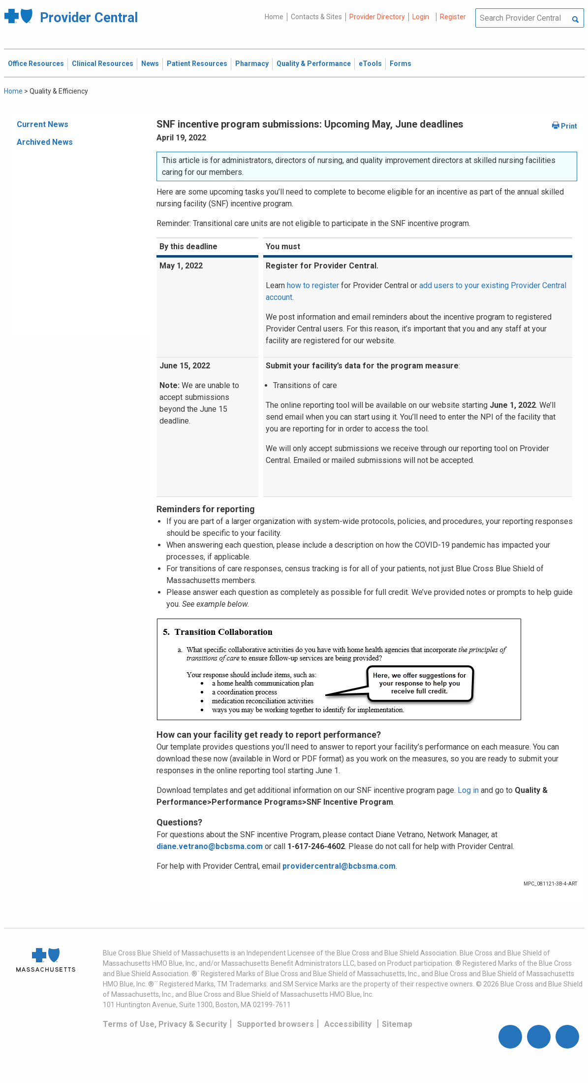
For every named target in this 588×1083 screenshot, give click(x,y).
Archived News (45, 142)
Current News (42, 124)
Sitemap (397, 1024)
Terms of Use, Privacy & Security (165, 1024)
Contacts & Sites (316, 17)
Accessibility (347, 1024)
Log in (468, 790)
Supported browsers (275, 1024)
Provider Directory (377, 17)
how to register (313, 285)
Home (274, 17)
